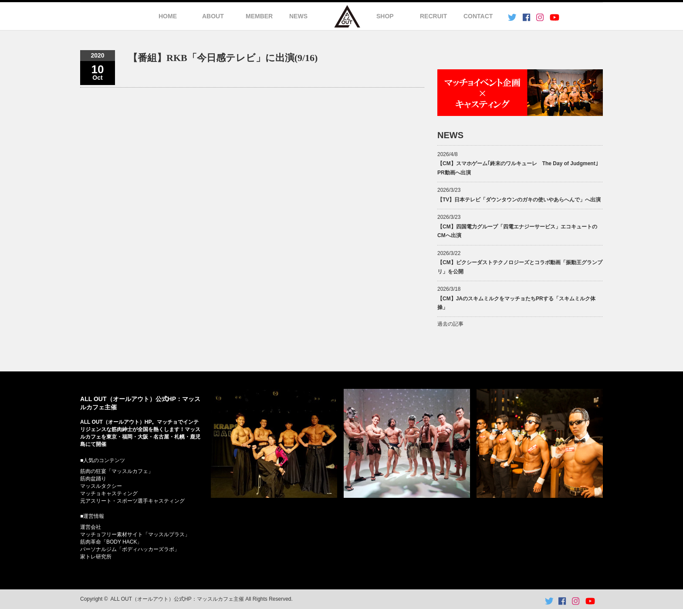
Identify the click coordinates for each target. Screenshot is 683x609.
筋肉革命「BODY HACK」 (111, 542)
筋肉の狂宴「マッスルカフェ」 (116, 471)
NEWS (298, 16)
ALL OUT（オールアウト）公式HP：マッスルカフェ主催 (177, 599)
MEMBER (259, 16)
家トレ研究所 (96, 557)
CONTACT (478, 16)
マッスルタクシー (101, 486)
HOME (168, 16)
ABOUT (213, 16)
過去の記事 (450, 324)
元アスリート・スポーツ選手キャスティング (132, 501)
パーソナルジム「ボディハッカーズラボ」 (129, 549)
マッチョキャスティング (109, 493)
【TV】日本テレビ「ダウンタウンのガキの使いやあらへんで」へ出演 (519, 200)
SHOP (385, 16)
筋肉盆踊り (93, 479)
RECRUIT (433, 16)
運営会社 (90, 527)
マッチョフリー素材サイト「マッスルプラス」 (135, 534)
